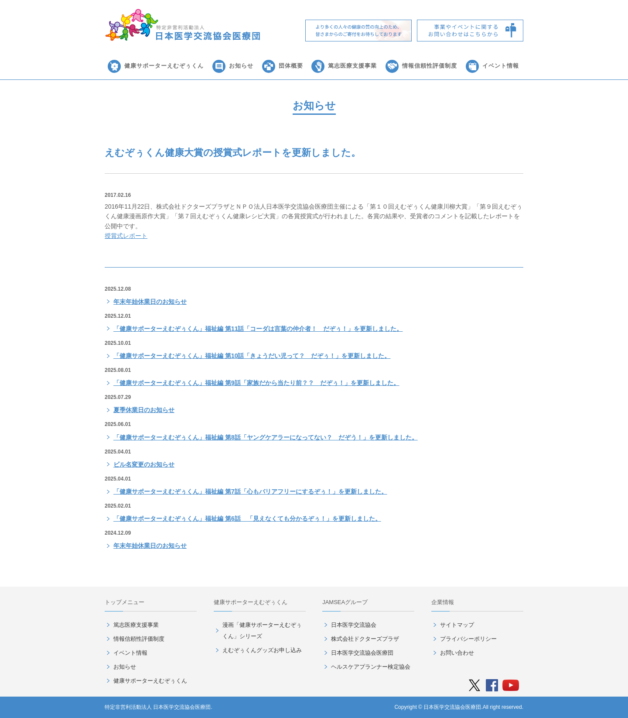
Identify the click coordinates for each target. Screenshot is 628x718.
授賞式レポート (126, 235)
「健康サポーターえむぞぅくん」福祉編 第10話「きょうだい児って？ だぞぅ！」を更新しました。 (251, 355)
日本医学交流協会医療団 (362, 652)
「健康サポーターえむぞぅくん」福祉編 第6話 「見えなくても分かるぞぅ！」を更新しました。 (247, 518)
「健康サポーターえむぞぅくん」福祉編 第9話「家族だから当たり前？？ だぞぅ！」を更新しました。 (256, 382)
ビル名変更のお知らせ (143, 464)
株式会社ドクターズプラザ (365, 639)
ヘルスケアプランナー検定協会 (370, 666)
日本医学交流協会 (353, 625)
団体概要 (291, 65)
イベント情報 (500, 65)
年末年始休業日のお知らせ (150, 301)
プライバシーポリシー (468, 639)
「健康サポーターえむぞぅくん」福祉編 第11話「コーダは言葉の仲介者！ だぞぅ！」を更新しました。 (258, 328)
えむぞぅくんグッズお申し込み (262, 650)
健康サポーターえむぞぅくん (164, 65)
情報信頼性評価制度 (429, 65)
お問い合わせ (457, 652)
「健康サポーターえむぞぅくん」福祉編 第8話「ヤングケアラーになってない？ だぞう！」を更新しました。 (265, 437)
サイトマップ (457, 625)
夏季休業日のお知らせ (143, 409)
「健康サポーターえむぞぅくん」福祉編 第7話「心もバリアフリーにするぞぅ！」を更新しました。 (250, 491)
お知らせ (241, 65)
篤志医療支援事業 (352, 65)
